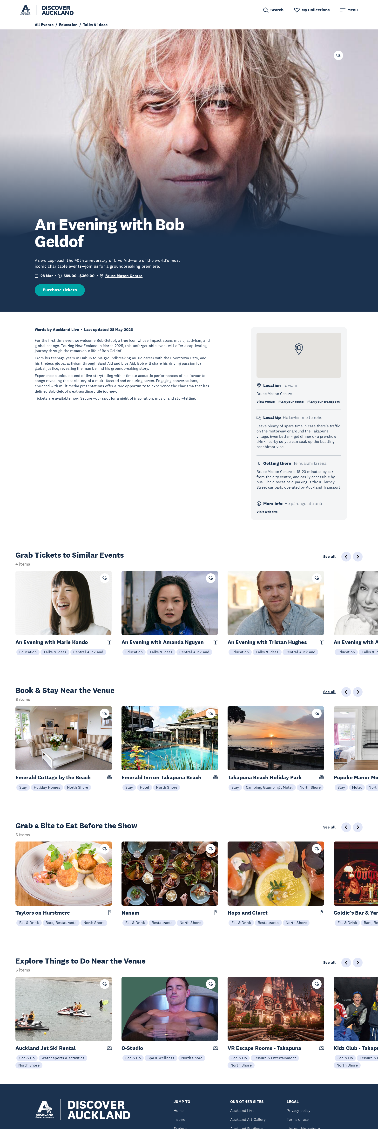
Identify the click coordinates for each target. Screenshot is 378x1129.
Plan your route (291, 401)
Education (28, 652)
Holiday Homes (47, 787)
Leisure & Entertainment (275, 1057)
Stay (23, 787)
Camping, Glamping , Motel (269, 787)
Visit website (267, 512)
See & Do (27, 1057)
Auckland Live (242, 1110)
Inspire (179, 1119)
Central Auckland (88, 652)
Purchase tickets (60, 290)
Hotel (144, 787)
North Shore (77, 787)
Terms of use (298, 1119)
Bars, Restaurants (61, 922)
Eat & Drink (29, 922)
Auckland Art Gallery (248, 1119)
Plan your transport (323, 401)
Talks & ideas (54, 652)
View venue (265, 401)
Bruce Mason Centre (124, 275)
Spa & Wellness (161, 1057)
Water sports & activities (62, 1057)
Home (179, 1110)
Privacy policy (298, 1110)
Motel (357, 787)
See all (329, 557)
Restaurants (162, 922)
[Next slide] (358, 556)
